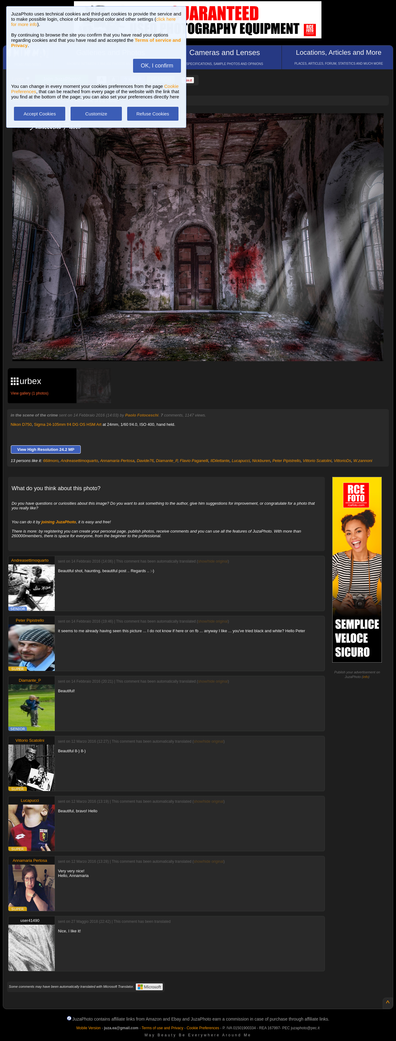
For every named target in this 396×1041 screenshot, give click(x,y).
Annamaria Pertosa (117, 460)
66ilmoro (50, 460)
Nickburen (261, 460)
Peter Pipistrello (286, 460)
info (365, 677)
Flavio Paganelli (194, 460)
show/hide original (213, 561)
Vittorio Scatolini (317, 460)
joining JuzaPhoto (58, 522)
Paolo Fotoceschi (142, 415)
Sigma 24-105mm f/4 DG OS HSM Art (67, 424)
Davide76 (145, 460)
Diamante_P (167, 460)
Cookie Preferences (203, 1028)
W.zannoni (362, 460)
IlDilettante (219, 460)
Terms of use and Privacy (162, 1028)
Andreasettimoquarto (79, 460)
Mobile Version (88, 1028)
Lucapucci (241, 460)
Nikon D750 (21, 424)
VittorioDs (342, 460)
